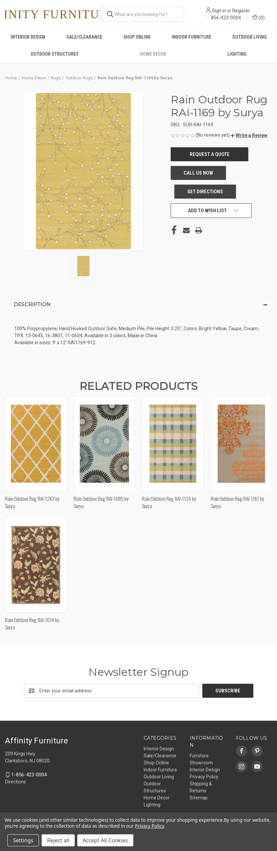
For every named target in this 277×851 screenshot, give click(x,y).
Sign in (219, 10)
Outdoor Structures (55, 54)
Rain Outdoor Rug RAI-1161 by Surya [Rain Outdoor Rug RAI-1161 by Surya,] (237, 502)
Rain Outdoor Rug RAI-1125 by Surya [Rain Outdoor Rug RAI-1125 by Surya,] (169, 502)
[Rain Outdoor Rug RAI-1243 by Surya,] (35, 444)
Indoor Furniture (191, 37)
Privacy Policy (204, 776)
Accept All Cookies (105, 840)
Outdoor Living (249, 37)
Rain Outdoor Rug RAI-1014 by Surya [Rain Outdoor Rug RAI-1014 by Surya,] (32, 623)
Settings (23, 840)
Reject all (58, 840)
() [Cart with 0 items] (258, 17)
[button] (249, 135)
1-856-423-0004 (29, 775)
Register (241, 10)
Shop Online (137, 37)
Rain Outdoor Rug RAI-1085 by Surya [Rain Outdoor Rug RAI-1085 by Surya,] (101, 502)
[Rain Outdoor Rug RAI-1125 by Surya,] (172, 444)
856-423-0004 (226, 17)
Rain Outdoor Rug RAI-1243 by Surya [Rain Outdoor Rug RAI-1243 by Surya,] (32, 502)
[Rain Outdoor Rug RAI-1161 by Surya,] (241, 444)
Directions (15, 781)
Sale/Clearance (84, 37)
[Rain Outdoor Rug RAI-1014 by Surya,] (35, 565)
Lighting (152, 804)
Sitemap (199, 797)
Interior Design (28, 37)
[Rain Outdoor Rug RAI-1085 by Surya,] (104, 444)
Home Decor (153, 54)
